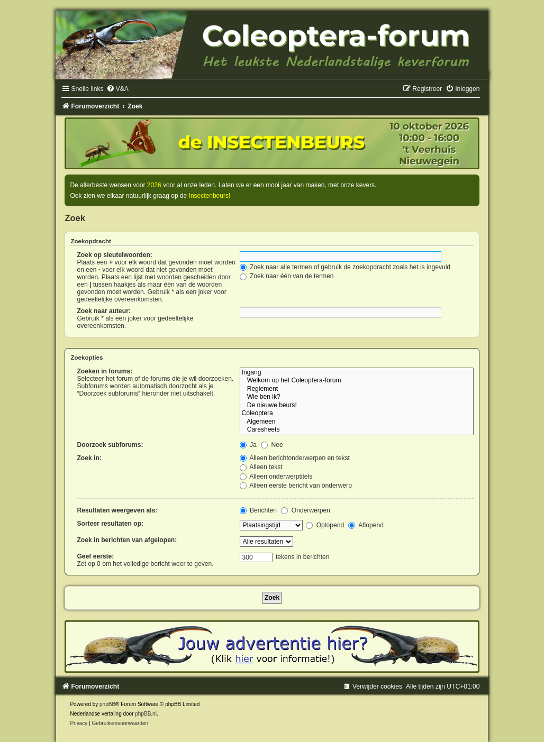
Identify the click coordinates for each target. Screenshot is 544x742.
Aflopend (365, 525)
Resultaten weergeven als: (117, 510)
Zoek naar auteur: (103, 311)
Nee (272, 444)
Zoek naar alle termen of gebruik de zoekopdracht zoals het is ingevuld (345, 267)
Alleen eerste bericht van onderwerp (296, 485)
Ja (248, 444)
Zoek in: (89, 458)
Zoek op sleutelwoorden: (114, 255)
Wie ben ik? (357, 397)
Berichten (258, 510)
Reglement (357, 389)
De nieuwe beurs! (357, 405)
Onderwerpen (305, 510)
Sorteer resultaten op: (110, 523)
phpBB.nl (146, 714)
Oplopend (325, 525)
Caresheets (357, 430)
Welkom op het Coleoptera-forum (357, 381)
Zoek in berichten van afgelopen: (127, 540)
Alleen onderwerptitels (276, 476)
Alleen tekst (261, 467)
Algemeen (357, 422)
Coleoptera (357, 413)
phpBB (107, 704)
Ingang (357, 373)
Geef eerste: (95, 556)
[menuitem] (117, 89)
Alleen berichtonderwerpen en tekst (295, 458)
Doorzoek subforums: (110, 444)
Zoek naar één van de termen (287, 276)
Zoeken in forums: (104, 371)
